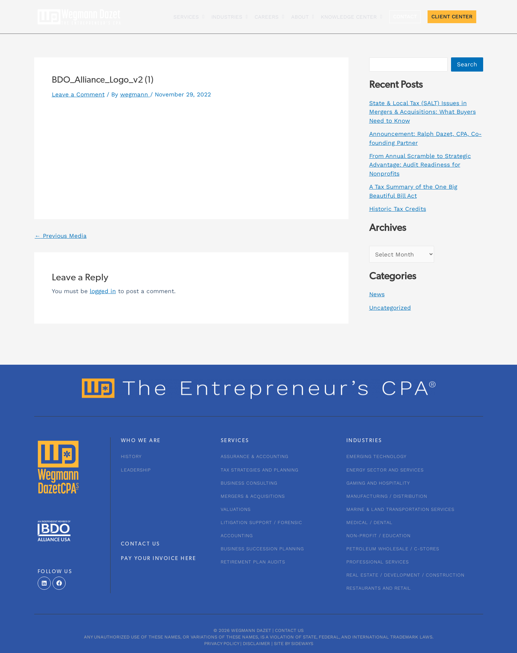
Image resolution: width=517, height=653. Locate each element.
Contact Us (289, 630)
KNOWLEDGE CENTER (351, 17)
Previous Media (61, 236)
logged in (103, 291)
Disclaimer (256, 643)
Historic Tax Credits (397, 208)
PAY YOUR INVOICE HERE (159, 558)
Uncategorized (390, 307)
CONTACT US (140, 544)
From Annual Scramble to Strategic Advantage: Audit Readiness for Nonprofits (420, 164)
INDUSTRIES (229, 17)
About (302, 17)
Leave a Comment (78, 94)
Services (188, 17)
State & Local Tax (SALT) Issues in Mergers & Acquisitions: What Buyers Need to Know (422, 112)
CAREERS (269, 17)
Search (467, 64)
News (377, 294)
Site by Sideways (293, 643)
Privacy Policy (221, 643)
